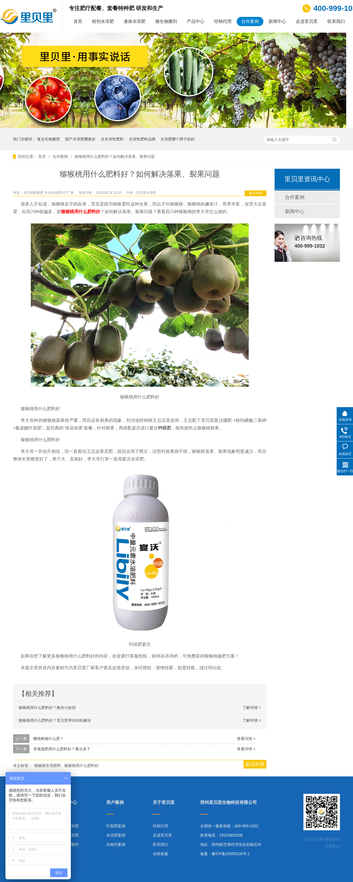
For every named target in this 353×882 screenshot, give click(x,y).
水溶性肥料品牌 (142, 139)
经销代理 (223, 21)
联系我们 (336, 21)
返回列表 (255, 193)
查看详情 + (246, 738)
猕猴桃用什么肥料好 (80, 211)
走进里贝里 (307, 21)
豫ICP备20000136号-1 (231, 854)
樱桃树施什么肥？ (48, 738)
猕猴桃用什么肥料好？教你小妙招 (47, 707)
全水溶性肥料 (112, 139)
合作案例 (250, 21)
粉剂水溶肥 (103, 21)
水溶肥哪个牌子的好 (177, 139)
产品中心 (195, 21)
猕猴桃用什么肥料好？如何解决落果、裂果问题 (115, 156)
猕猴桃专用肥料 (47, 765)
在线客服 (160, 854)
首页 (78, 21)
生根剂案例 (115, 844)
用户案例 (115, 802)
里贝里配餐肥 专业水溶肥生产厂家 (49, 193)
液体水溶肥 (134, 21)
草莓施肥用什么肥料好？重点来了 (61, 749)
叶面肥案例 (115, 826)
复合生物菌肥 (48, 139)
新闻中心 (277, 21)
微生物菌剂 (166, 21)
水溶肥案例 (115, 835)
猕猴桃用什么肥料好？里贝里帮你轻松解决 (55, 720)
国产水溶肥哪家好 (80, 139)
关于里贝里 (164, 802)
